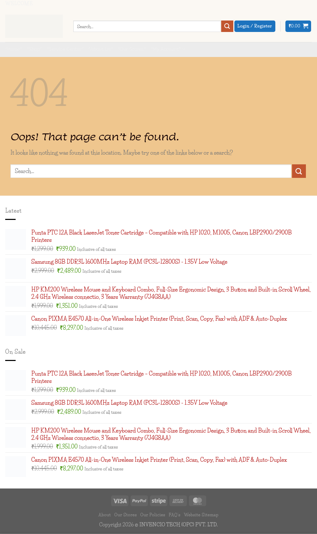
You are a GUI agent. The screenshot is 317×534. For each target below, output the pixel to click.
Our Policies (152, 514)
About (105, 514)
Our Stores (125, 514)
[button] (298, 26)
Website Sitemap (201, 514)
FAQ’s (175, 514)
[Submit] (227, 26)
